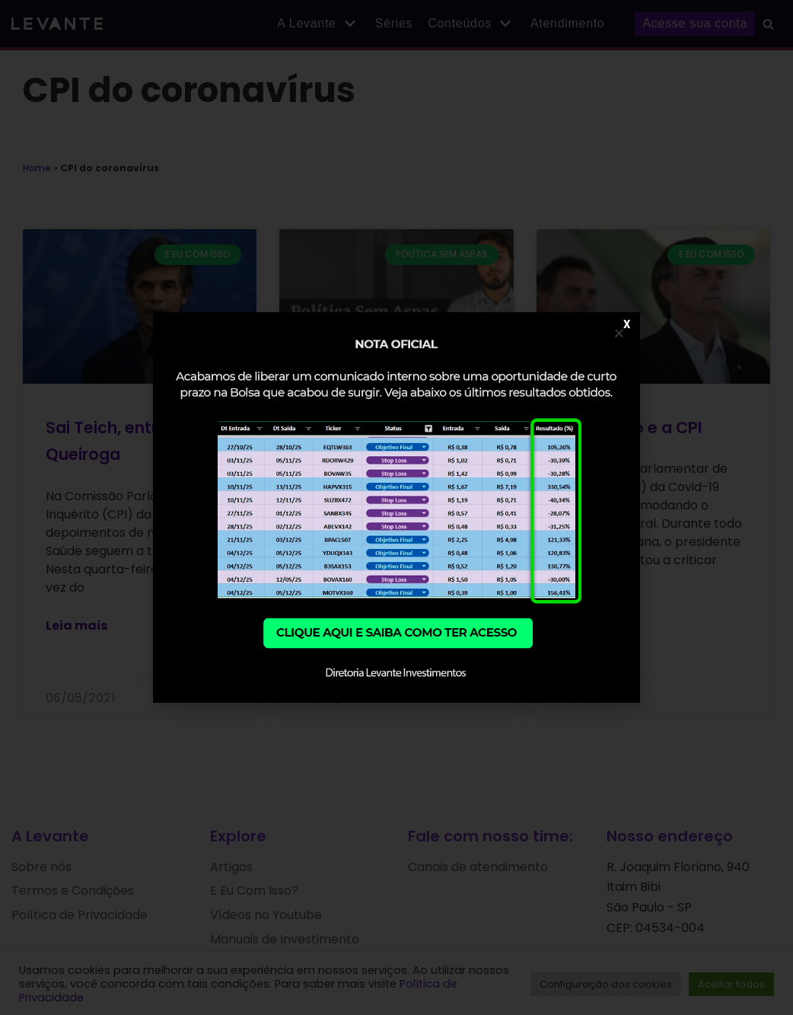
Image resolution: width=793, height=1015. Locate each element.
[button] (619, 333)
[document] (396, 507)
